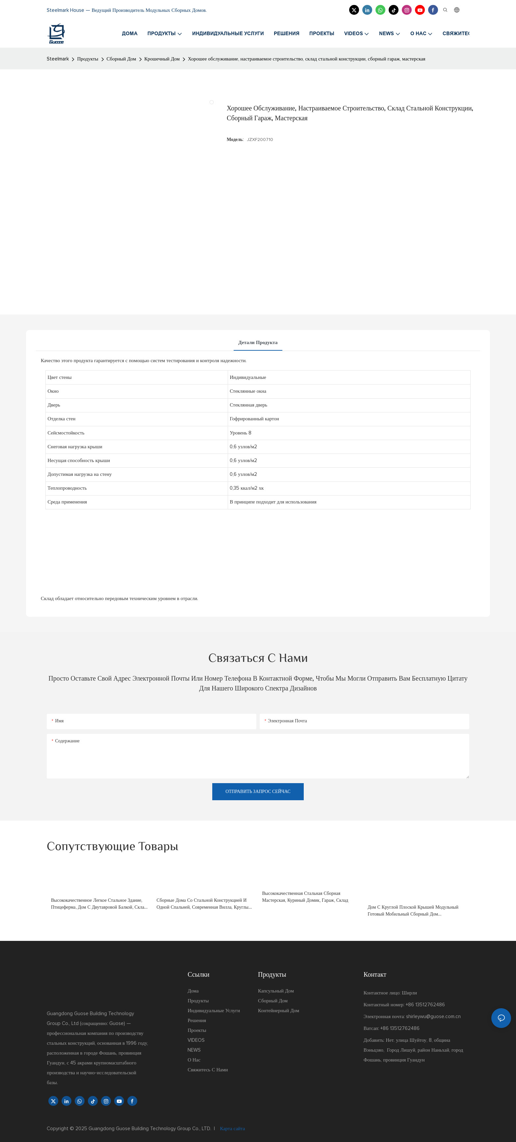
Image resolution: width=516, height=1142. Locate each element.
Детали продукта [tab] (257, 342)
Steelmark (58, 59)
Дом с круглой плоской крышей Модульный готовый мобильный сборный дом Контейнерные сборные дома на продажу (413, 911)
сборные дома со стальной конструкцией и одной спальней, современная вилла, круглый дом (204, 904)
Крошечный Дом (162, 59)
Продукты (87, 59)
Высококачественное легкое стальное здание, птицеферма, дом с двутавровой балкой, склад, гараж (99, 904)
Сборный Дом (121, 59)
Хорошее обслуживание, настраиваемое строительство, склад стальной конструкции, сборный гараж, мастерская (306, 59)
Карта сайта (232, 1128)
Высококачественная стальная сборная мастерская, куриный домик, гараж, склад (305, 897)
